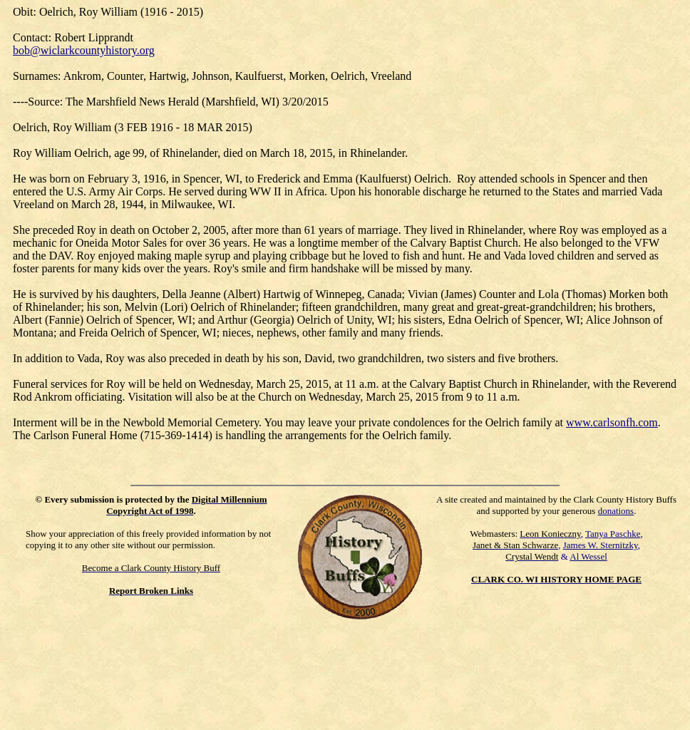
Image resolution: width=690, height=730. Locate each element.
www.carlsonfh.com (612, 422)
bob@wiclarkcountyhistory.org (84, 50)
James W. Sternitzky (600, 545)
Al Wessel (588, 556)
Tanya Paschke (612, 533)
